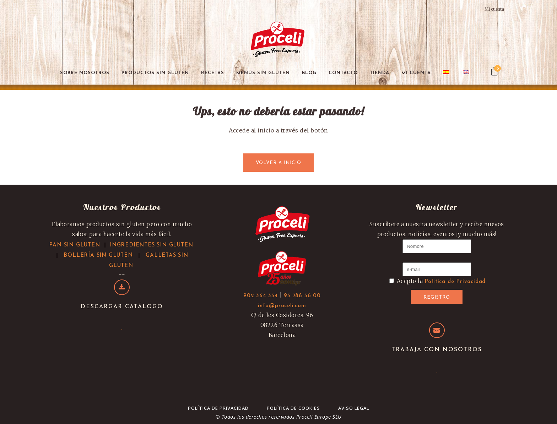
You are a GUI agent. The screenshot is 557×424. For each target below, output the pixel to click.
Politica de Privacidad (455, 281)
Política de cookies (293, 408)
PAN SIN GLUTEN (74, 245)
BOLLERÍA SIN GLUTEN (98, 255)
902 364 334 (260, 296)
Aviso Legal (353, 408)
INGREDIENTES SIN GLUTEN (151, 245)
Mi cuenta (494, 9)
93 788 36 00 (302, 296)
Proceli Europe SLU (319, 416)
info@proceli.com (282, 306)
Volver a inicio (278, 163)
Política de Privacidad (218, 408)
